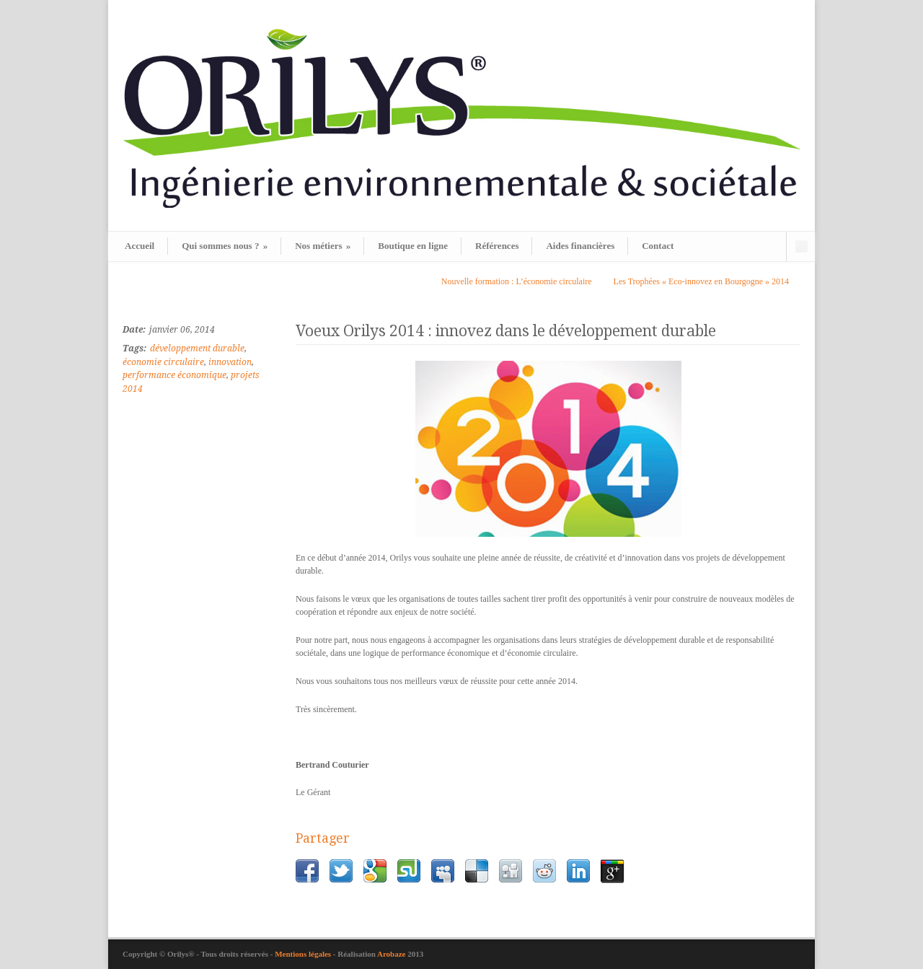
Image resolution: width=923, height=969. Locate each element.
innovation (230, 362)
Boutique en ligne (413, 245)
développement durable (197, 348)
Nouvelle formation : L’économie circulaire (516, 281)
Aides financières (580, 245)
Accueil (139, 245)
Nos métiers (322, 245)
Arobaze (391, 954)
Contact (658, 245)
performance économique (174, 375)
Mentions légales (304, 954)
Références (496, 245)
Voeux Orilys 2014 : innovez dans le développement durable (506, 331)
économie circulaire (163, 362)
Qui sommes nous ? (225, 245)
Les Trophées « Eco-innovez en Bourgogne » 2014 (701, 281)
